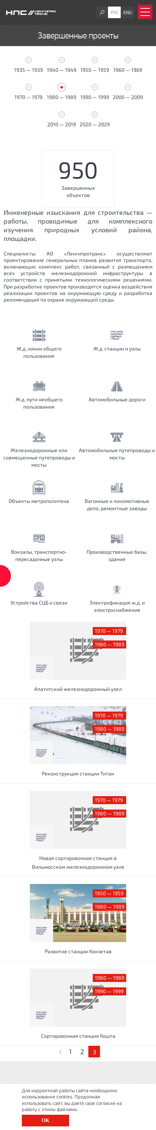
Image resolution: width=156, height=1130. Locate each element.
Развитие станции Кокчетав (78, 951)
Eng (127, 12)
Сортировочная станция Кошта (78, 1036)
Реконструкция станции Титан (78, 773)
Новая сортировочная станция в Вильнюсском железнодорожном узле (78, 862)
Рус (115, 12)
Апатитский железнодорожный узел (78, 689)
